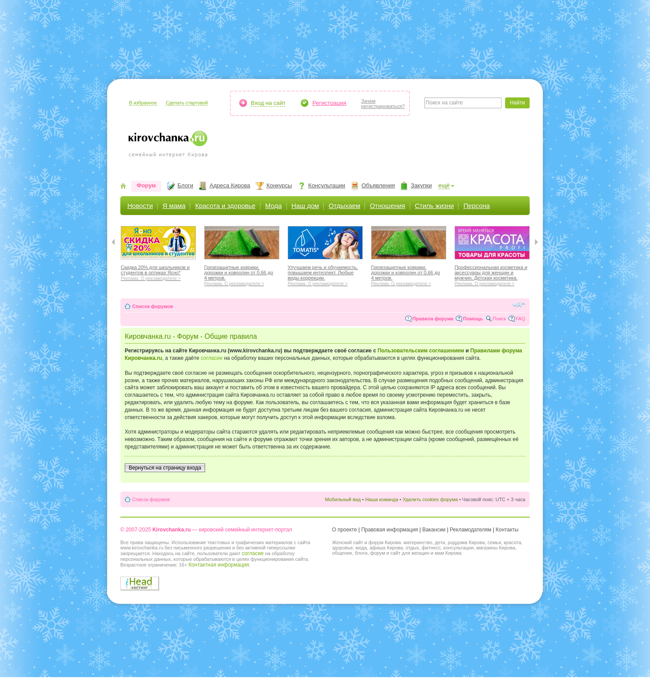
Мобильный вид (343, 499)
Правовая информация (389, 530)
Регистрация (329, 103)
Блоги (185, 185)
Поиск (499, 318)
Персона (476, 205)
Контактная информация (218, 565)
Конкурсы (279, 185)
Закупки (421, 185)
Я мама (173, 205)
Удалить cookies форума (430, 499)
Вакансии (433, 530)
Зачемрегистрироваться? (382, 103)
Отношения (387, 205)
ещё (444, 185)
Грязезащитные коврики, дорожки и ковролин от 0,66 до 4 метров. (241, 274)
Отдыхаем (344, 205)
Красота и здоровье (225, 205)
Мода (273, 205)
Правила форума (432, 318)
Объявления (378, 185)
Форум (146, 185)
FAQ (520, 318)
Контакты (507, 530)
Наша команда (381, 499)
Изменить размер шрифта (519, 305)
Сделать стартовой (187, 102)
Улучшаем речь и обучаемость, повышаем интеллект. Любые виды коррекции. (325, 274)
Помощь (473, 318)
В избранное (143, 102)
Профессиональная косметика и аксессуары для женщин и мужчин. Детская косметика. (492, 274)
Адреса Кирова (229, 185)
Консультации (326, 185)
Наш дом (305, 205)
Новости (140, 205)
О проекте (344, 530)
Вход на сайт (268, 103)
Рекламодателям (470, 530)
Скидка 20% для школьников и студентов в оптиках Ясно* (158, 272)
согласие (212, 358)
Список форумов (152, 306)
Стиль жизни (434, 205)
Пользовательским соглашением (421, 351)
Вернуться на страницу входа (165, 468)
